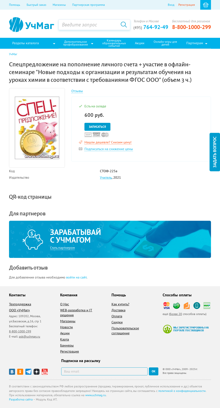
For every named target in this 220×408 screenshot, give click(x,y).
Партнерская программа (88, 5)
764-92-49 (150, 27)
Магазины (59, 5)
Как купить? (120, 304)
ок (154, 371)
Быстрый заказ (36, 5)
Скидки (117, 322)
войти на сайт (76, 277)
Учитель (106, 177)
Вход (171, 5)
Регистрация (186, 5)
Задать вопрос (214, 152)
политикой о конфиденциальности (182, 391)
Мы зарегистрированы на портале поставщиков (186, 329)
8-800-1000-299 (191, 27)
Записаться (97, 127)
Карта (64, 339)
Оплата (117, 316)
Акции (65, 333)
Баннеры (67, 345)
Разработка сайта (21, 399)
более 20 (176, 314)
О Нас (64, 304)
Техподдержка (20, 304)
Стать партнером (62, 247)
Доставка (118, 310)
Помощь (14, 5)
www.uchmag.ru (95, 395)
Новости (66, 327)
